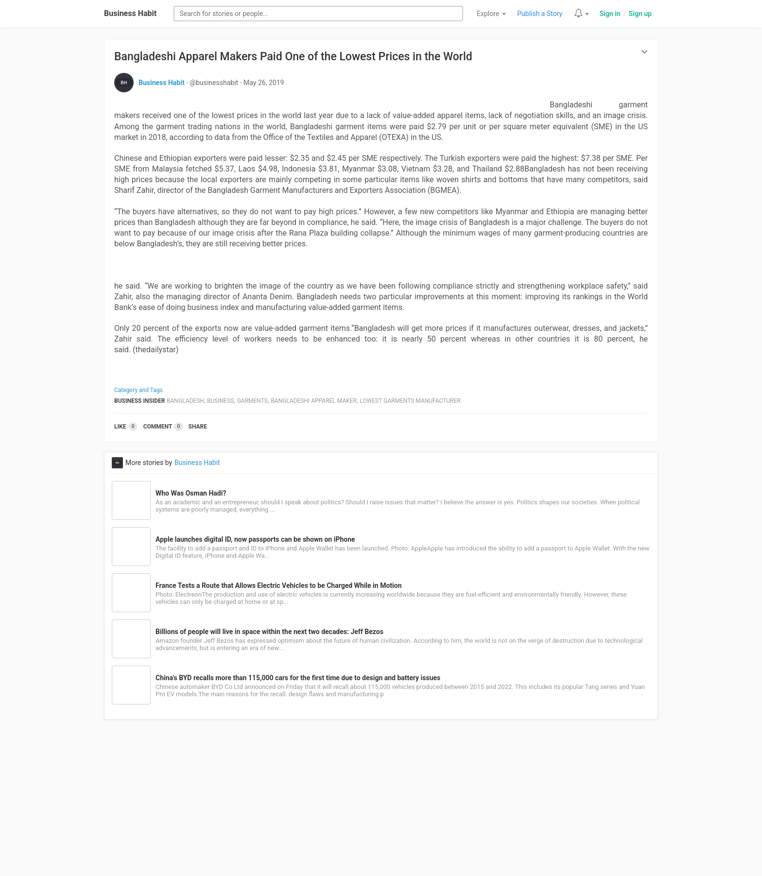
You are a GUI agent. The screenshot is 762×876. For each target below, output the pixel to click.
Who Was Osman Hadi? (191, 493)
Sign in (610, 13)
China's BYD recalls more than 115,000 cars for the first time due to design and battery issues (298, 678)
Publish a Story (539, 13)
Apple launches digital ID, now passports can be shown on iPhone (255, 539)
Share (198, 426)
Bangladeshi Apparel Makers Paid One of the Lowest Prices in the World (293, 56)
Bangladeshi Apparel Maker (314, 400)
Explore (491, 13)
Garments (252, 400)
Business (220, 400)
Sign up (640, 13)
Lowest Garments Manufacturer (410, 400)
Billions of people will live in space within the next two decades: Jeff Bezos (269, 632)
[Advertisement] (381, 803)
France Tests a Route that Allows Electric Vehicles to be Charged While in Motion (278, 585)
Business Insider (139, 400)
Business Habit (130, 13)
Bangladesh (185, 400)
